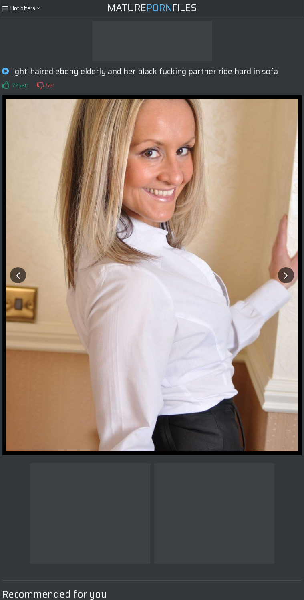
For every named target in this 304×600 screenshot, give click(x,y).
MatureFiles (152, 8)
